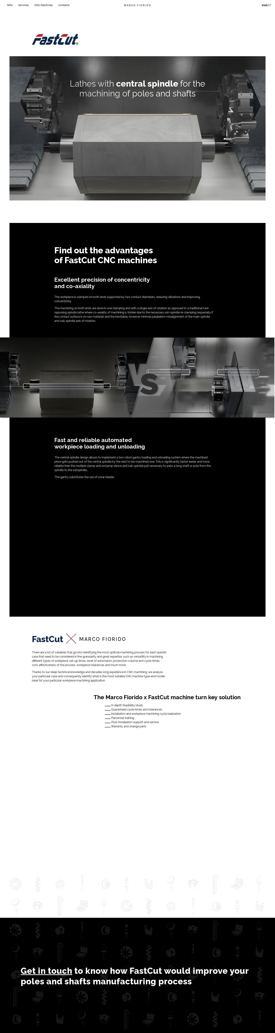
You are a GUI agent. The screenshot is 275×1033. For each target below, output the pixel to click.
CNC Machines (43, 5)
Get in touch (46, 971)
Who (10, 5)
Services (23, 5)
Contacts (64, 5)
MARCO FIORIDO (137, 5)
